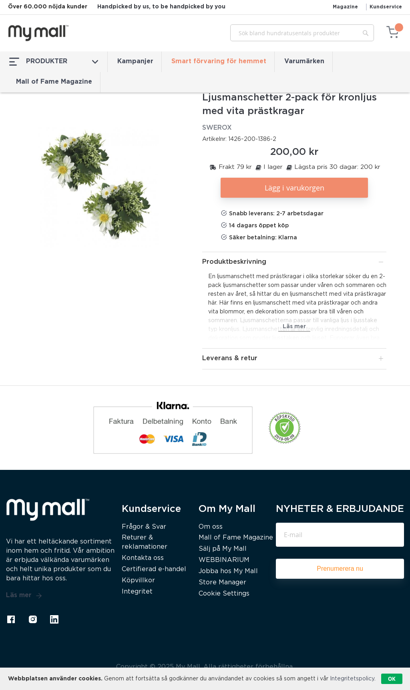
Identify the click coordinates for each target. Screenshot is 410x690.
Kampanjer (135, 61)
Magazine (345, 7)
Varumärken (304, 61)
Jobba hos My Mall (228, 571)
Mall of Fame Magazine (54, 82)
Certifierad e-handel (154, 569)
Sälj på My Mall (223, 549)
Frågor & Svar (144, 527)
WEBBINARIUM (224, 560)
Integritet (137, 592)
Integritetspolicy (352, 678)
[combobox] (302, 32)
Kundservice (386, 7)
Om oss (211, 527)
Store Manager (222, 583)
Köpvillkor (138, 581)
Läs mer (24, 595)
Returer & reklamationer (144, 542)
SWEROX (217, 128)
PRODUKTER (53, 62)
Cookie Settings (224, 594)
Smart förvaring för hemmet (218, 61)
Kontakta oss (143, 558)
